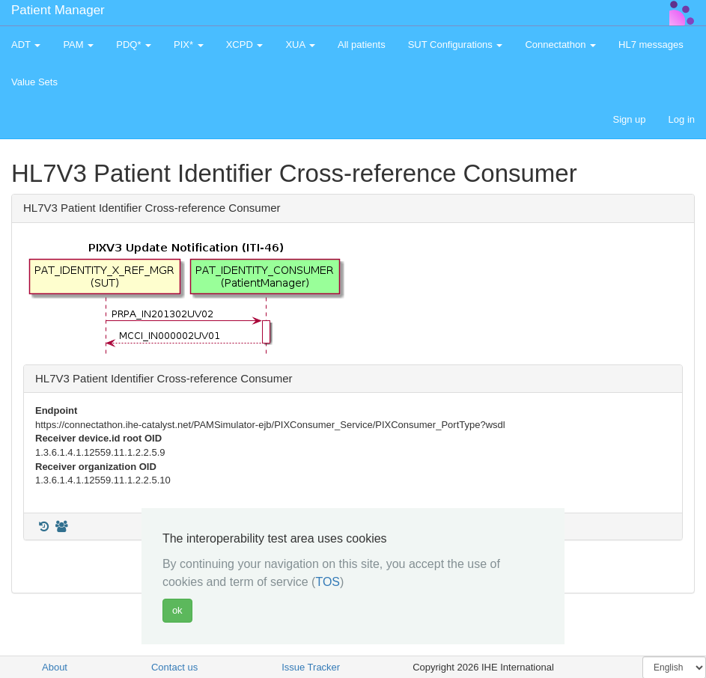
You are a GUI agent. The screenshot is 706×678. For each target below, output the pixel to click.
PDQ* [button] (133, 44)
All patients (362, 44)
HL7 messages (651, 44)
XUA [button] (300, 44)
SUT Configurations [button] (455, 44)
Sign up (628, 119)
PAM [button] (78, 44)
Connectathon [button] (560, 44)
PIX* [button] (189, 44)
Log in (682, 119)
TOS (327, 581)
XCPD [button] (245, 44)
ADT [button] (25, 44)
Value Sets (34, 82)
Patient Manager (58, 10)
